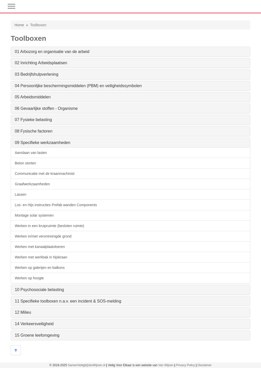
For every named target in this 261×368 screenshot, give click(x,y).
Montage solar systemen (34, 215)
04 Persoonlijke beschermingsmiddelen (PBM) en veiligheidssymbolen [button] (78, 86)
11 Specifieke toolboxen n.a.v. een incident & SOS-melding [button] (68, 301)
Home (19, 25)
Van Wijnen (166, 365)
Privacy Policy (185, 365)
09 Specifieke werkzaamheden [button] (42, 142)
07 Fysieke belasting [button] (33, 119)
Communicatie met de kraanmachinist (44, 174)
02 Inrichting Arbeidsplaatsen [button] (41, 63)
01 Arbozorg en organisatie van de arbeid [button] (52, 51)
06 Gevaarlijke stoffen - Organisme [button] (46, 108)
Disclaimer (205, 365)
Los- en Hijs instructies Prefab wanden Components (56, 205)
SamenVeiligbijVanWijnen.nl (86, 365)
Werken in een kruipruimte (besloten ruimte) (49, 226)
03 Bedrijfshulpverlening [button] (36, 74)
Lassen (20, 194)
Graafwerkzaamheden (32, 184)
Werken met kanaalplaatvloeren (40, 247)
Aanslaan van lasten (31, 153)
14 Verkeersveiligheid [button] (34, 324)
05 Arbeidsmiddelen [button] (33, 97)
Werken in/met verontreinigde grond (43, 236)
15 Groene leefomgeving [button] (37, 335)
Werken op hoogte (29, 278)
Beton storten (25, 163)
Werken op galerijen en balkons (40, 268)
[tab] (130, 52)
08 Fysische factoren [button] (34, 131)
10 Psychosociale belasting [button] (39, 289)
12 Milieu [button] (23, 312)
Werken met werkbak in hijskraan (41, 257)
